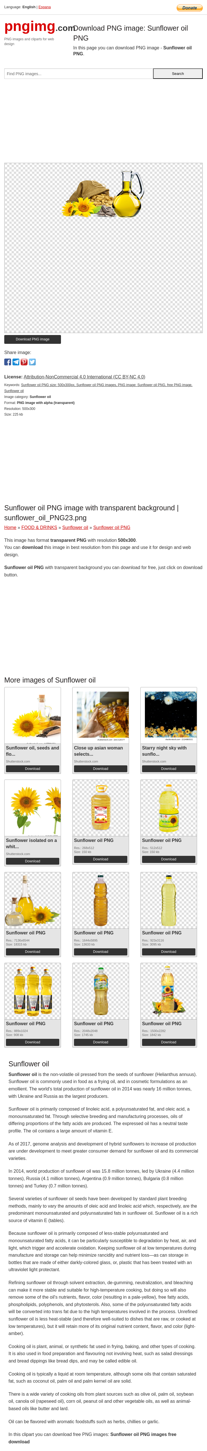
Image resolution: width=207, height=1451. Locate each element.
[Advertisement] (103, 123)
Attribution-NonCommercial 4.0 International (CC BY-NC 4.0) (84, 376)
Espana (45, 7)
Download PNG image (33, 339)
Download (32, 769)
